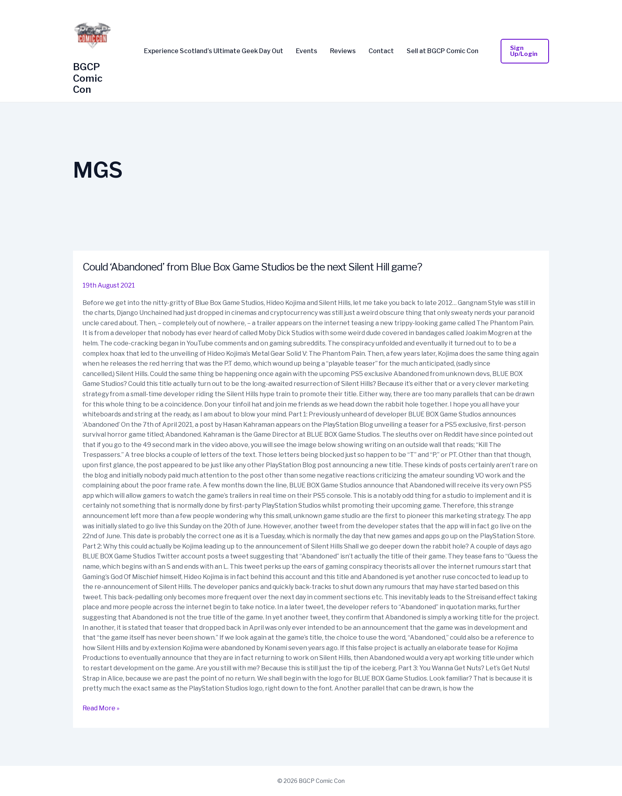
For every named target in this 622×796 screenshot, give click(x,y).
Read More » (101, 707)
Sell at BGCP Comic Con (442, 51)
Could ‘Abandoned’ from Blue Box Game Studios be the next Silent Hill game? (252, 267)
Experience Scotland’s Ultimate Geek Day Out (213, 51)
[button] (525, 51)
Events (306, 51)
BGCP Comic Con (87, 78)
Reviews (343, 51)
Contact (381, 51)
